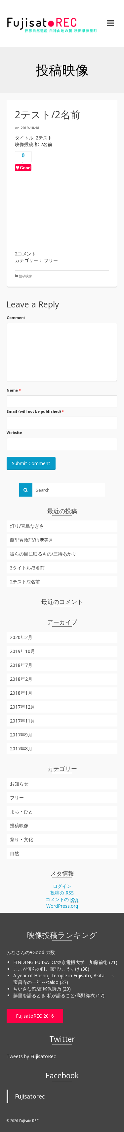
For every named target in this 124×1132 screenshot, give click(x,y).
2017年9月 (21, 734)
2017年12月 (22, 707)
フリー (17, 797)
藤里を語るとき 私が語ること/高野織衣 (54, 995)
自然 (14, 853)
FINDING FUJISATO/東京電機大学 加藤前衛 (60, 962)
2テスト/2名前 (25, 581)
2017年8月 (21, 748)
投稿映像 (25, 276)
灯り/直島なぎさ (27, 526)
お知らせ (19, 784)
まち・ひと (21, 811)
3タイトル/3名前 (27, 568)
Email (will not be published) (35, 411)
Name (14, 390)
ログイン (62, 886)
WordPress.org (62, 906)
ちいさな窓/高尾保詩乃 (37, 989)
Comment (16, 317)
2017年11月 (22, 721)
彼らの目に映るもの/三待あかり (43, 554)
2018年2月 (21, 679)
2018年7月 (21, 665)
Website (14, 432)
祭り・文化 (21, 839)
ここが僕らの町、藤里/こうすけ (46, 969)
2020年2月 (21, 637)
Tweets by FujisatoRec (31, 1056)
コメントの (62, 899)
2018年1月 (21, 693)
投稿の (62, 892)
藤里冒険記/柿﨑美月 (31, 540)
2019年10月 (22, 651)
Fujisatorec (30, 1096)
